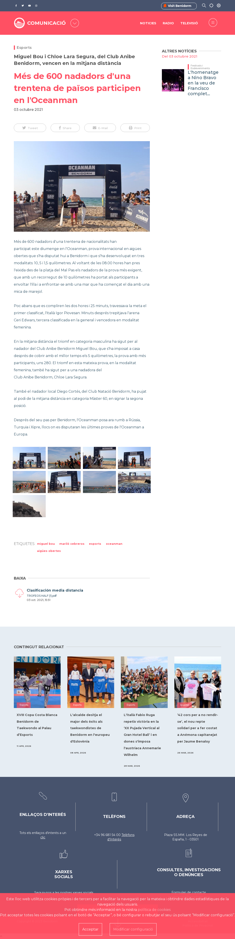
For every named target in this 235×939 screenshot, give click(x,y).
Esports (24, 47)
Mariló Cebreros (72, 543)
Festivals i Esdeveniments (200, 67)
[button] (30, 128)
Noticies (148, 23)
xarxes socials (83, 893)
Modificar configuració (133, 929)
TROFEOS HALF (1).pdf (42, 595)
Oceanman (114, 543)
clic (42, 837)
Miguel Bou (46, 543)
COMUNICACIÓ (46, 23)
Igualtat (184, 705)
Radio (168, 23)
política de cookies (154, 910)
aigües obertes (49, 551)
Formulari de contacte (188, 892)
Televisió (189, 23)
